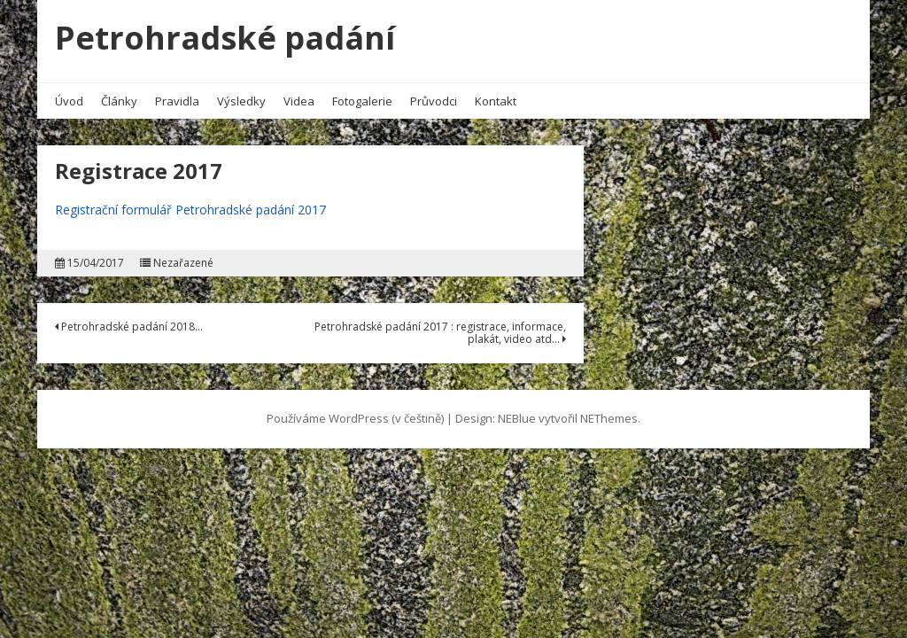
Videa (298, 101)
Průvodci (433, 101)
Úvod (69, 101)
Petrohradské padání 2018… (129, 326)
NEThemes (609, 418)
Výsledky (241, 101)
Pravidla (177, 101)
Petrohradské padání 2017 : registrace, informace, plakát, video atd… (440, 332)
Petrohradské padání (225, 37)
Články (119, 101)
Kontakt (495, 101)
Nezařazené (183, 263)
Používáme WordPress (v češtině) (355, 418)
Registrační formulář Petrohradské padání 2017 (190, 209)
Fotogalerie (362, 101)
